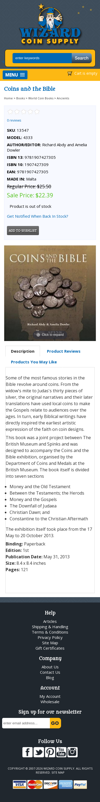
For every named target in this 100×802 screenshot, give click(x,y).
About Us (50, 666)
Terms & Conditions (50, 632)
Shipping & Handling (50, 626)
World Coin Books (40, 98)
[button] (15, 74)
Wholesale (50, 701)
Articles (50, 621)
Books (20, 98)
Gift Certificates (50, 648)
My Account (50, 696)
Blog (50, 677)
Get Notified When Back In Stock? (37, 216)
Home (8, 98)
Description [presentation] (22, 351)
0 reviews (14, 120)
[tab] (22, 351)
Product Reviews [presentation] (64, 351)
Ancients (63, 98)
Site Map (50, 642)
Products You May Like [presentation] (34, 361)
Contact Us (50, 672)
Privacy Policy (50, 637)
